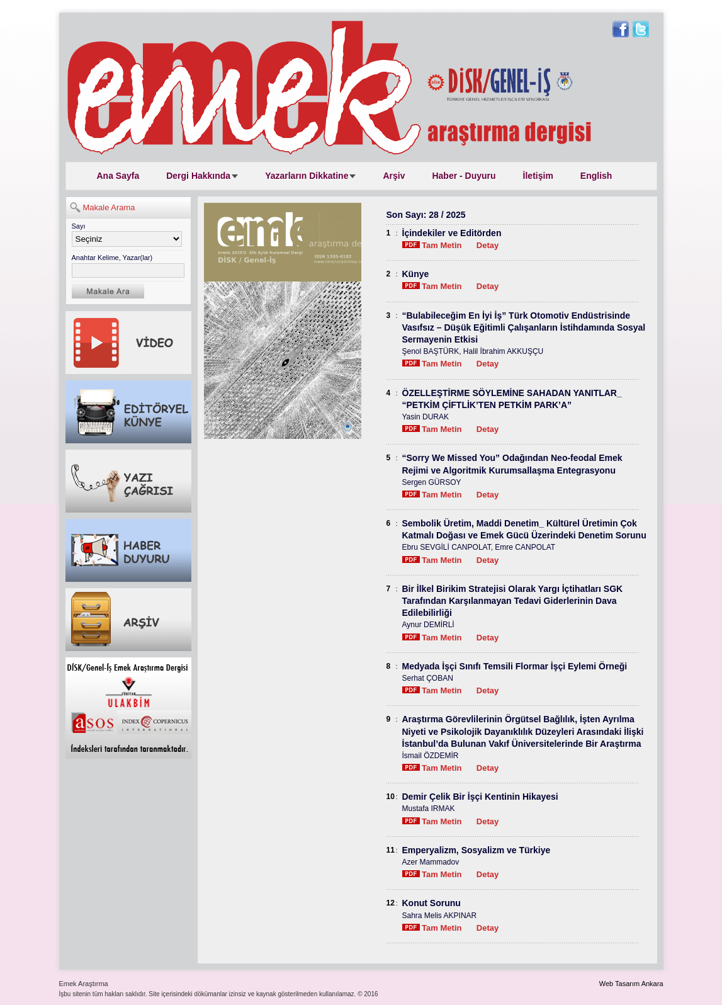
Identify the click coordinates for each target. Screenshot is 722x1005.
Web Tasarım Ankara (631, 983)
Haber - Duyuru (463, 176)
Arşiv (394, 176)
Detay (488, 245)
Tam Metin (432, 245)
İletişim (538, 176)
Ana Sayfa (118, 176)
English (596, 176)
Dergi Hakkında (198, 176)
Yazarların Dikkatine (306, 176)
